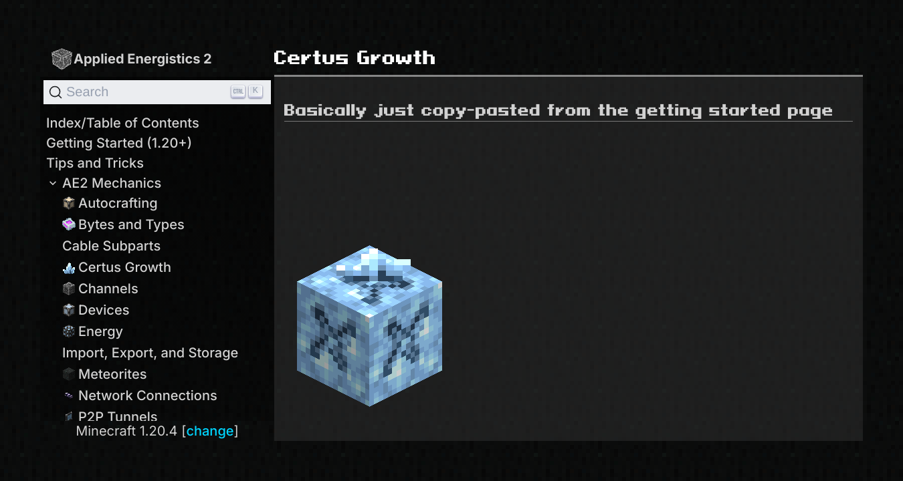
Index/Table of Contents (122, 123)
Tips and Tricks (95, 163)
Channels (100, 289)
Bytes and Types (123, 224)
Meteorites (104, 374)
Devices (95, 310)
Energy (92, 331)
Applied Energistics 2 (131, 58)
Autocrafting (110, 203)
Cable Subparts (111, 246)
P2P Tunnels (110, 417)
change (209, 431)
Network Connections (139, 395)
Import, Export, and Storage (150, 353)
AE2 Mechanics (103, 183)
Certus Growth (116, 267)
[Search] (157, 92)
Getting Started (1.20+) (119, 143)
